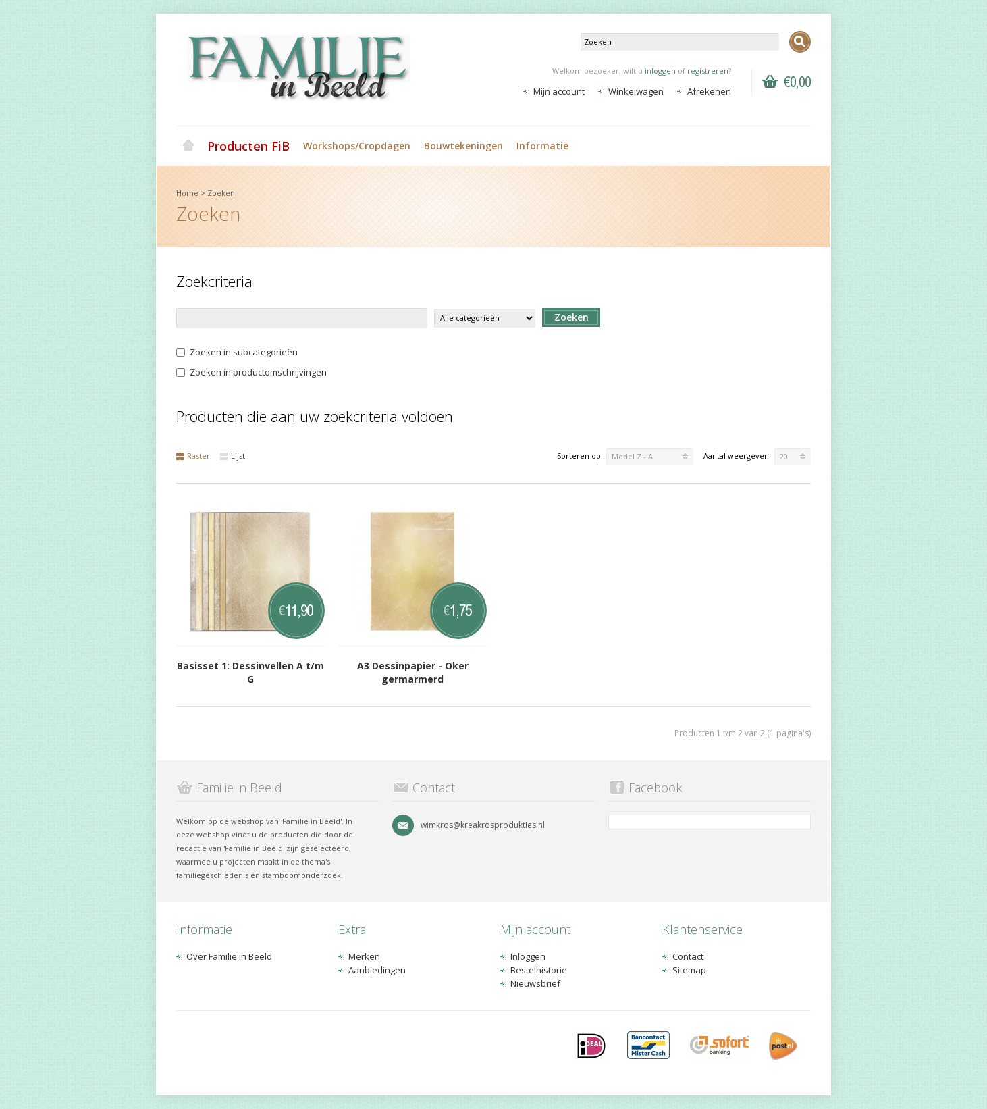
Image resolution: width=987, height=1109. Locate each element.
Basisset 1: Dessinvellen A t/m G (250, 672)
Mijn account (559, 91)
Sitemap (689, 970)
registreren (707, 71)
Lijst (232, 455)
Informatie (542, 145)
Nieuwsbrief (535, 983)
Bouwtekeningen (463, 145)
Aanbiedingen (377, 970)
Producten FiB (248, 146)
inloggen (660, 71)
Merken (364, 956)
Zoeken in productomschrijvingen (251, 372)
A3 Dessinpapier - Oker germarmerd (413, 672)
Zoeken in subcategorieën (237, 352)
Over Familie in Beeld (229, 956)
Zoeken (221, 193)
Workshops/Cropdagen (356, 145)
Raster (193, 455)
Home (188, 146)
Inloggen (527, 956)
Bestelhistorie (538, 970)
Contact (687, 956)
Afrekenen (709, 91)
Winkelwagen (636, 91)
